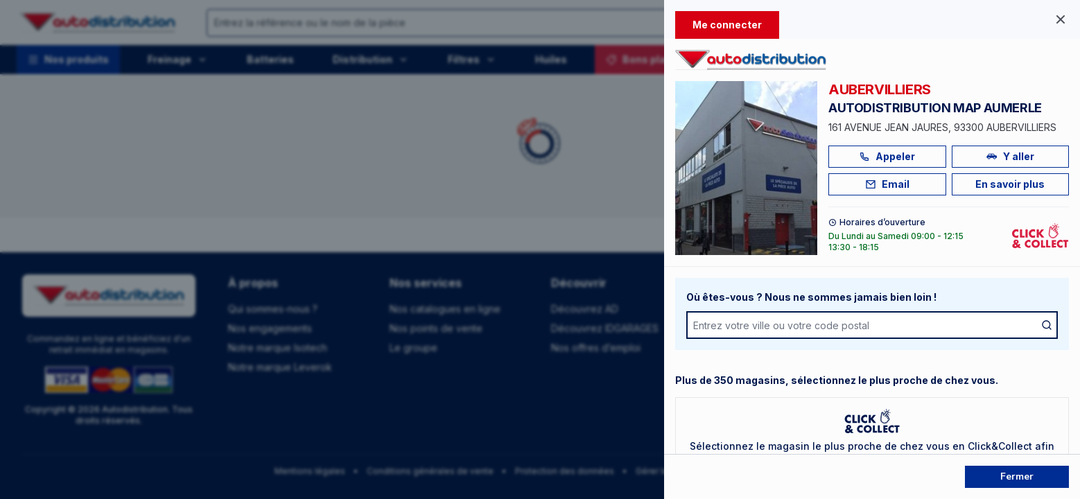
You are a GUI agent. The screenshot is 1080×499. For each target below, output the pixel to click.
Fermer (1017, 476)
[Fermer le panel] (1060, 19)
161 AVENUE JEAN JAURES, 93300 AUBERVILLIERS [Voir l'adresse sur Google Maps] (942, 127)
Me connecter (727, 24)
